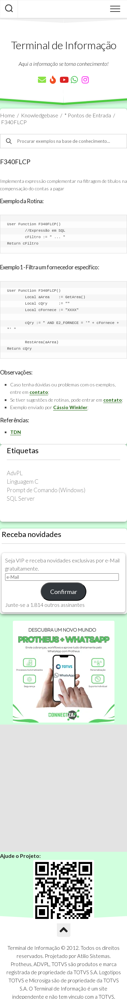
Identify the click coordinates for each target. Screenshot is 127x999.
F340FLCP (14, 122)
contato (38, 392)
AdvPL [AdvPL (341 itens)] (15, 473)
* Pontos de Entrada (87, 115)
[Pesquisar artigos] (9, 9)
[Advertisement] (63, 788)
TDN (15, 432)
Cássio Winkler (70, 407)
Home (7, 115)
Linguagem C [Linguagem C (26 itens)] (23, 481)
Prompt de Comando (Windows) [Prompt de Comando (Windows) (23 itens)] (46, 490)
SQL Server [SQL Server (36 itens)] (21, 498)
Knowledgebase (39, 115)
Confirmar (63, 591)
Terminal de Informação (64, 45)
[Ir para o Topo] (63, 930)
